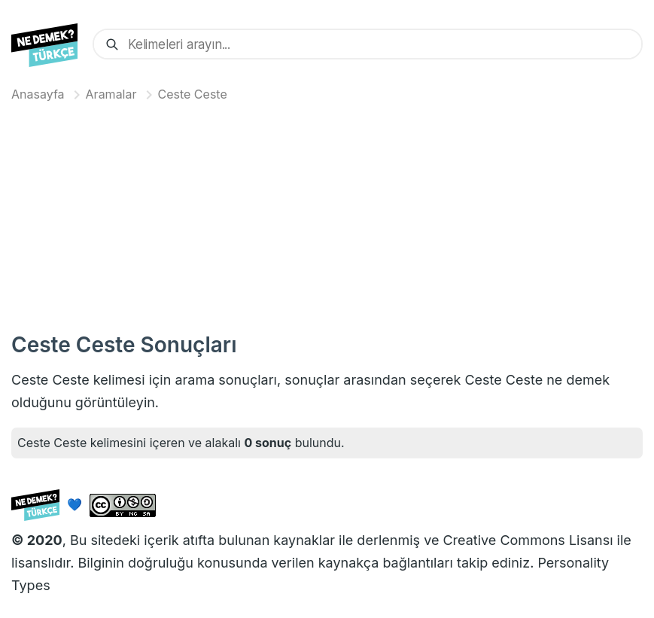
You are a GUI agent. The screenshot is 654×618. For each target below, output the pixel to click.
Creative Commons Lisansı (528, 540)
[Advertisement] (327, 213)
